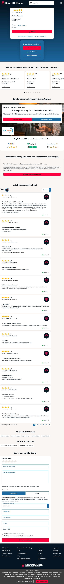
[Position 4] (30, 92)
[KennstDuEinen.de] (12, 3)
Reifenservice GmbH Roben (10, 79)
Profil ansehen (10, 87)
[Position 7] (37, 92)
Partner (40, 553)
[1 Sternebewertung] (3, 461)
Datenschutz (20, 548)
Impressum (56, 548)
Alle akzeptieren (42, 581)
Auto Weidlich (31, 79)
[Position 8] (39, 92)
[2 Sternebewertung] (6, 461)
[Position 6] (35, 92)
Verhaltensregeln (34, 486)
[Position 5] (33, 92)
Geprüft (45, 215)
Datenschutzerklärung (11, 535)
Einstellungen (29, 548)
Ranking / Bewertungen (23, 558)
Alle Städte (5, 548)
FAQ (18, 556)
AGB (7, 533)
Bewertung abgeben (40, 36)
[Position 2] (26, 92)
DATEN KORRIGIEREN (32, 55)
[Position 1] (24, 92)
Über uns (40, 548)
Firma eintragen (6, 556)
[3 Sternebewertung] (9, 461)
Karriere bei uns (57, 556)
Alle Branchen (6, 550)
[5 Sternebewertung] (15, 461)
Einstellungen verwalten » (32, 578)
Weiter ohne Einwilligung (25, 581)
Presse (40, 550)
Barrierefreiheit (42, 558)
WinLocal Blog (57, 553)
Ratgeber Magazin (7, 553)
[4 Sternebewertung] (12, 461)
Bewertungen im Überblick (25, 36)
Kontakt (40, 556)
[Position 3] (28, 92)
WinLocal (55, 550)
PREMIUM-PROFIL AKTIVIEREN (32, 48)
